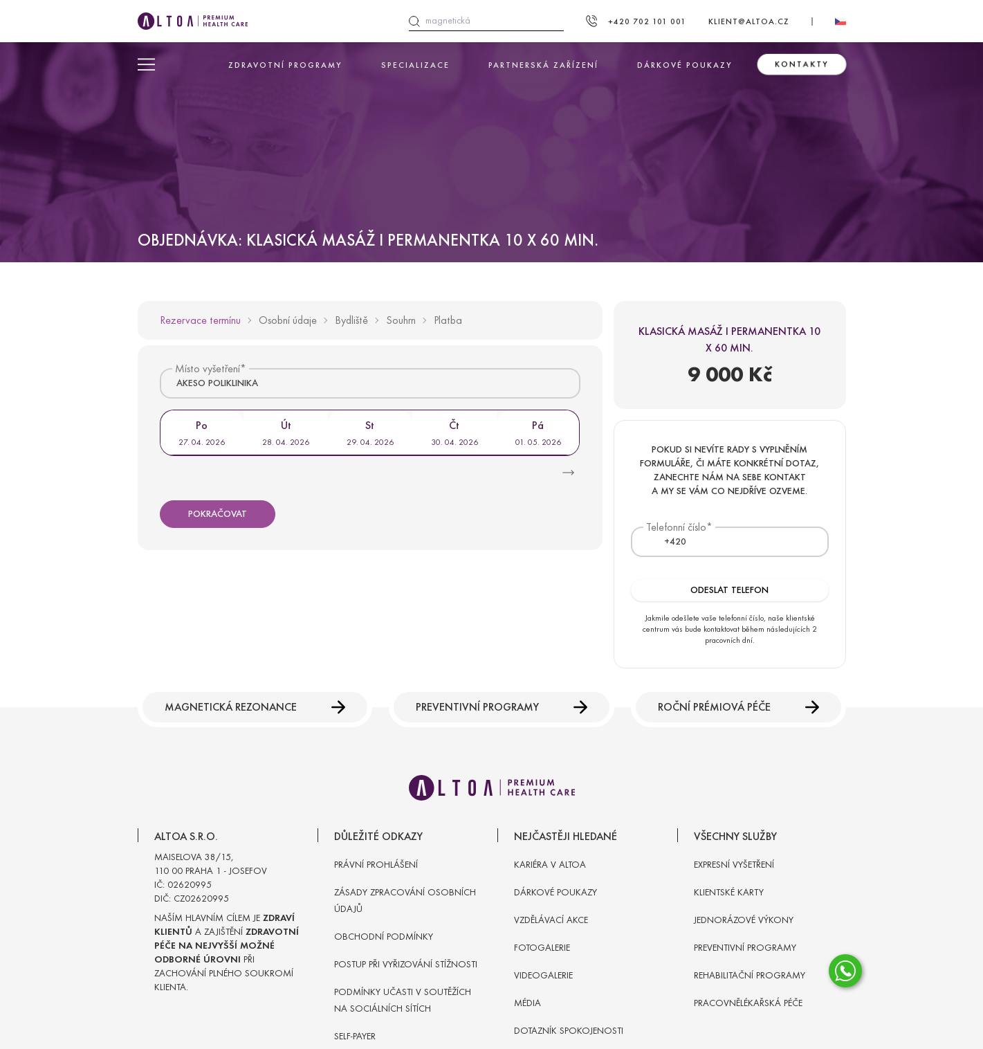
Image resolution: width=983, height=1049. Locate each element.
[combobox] (370, 383)
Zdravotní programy (285, 65)
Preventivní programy (501, 707)
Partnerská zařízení (543, 65)
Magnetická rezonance (255, 707)
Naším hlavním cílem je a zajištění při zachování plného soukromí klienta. (226, 952)
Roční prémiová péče (738, 707)
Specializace (415, 65)
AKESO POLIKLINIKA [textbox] (217, 383)
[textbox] (667, 542)
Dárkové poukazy (685, 65)
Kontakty (802, 64)
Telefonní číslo (676, 526)
